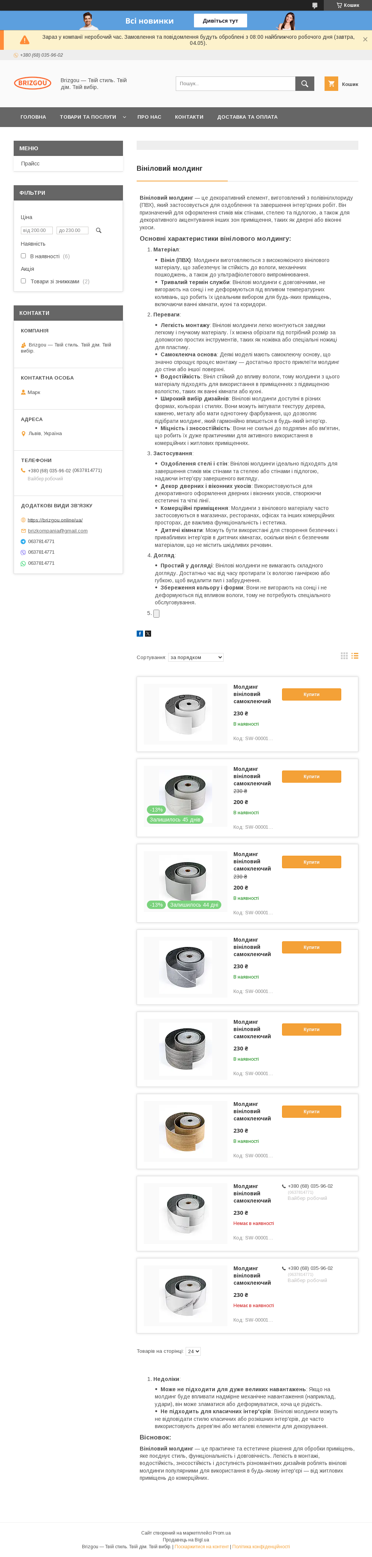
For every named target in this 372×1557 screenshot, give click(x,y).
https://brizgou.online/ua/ (55, 520)
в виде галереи (344, 657)
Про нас (149, 117)
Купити (312, 694)
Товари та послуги (88, 117)
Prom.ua (222, 1533)
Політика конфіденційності (261, 1546)
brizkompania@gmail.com (58, 531)
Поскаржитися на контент (202, 1546)
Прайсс (30, 163)
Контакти (189, 117)
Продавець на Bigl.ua (186, 1540)
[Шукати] (304, 83)
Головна (33, 117)
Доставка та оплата (247, 117)
